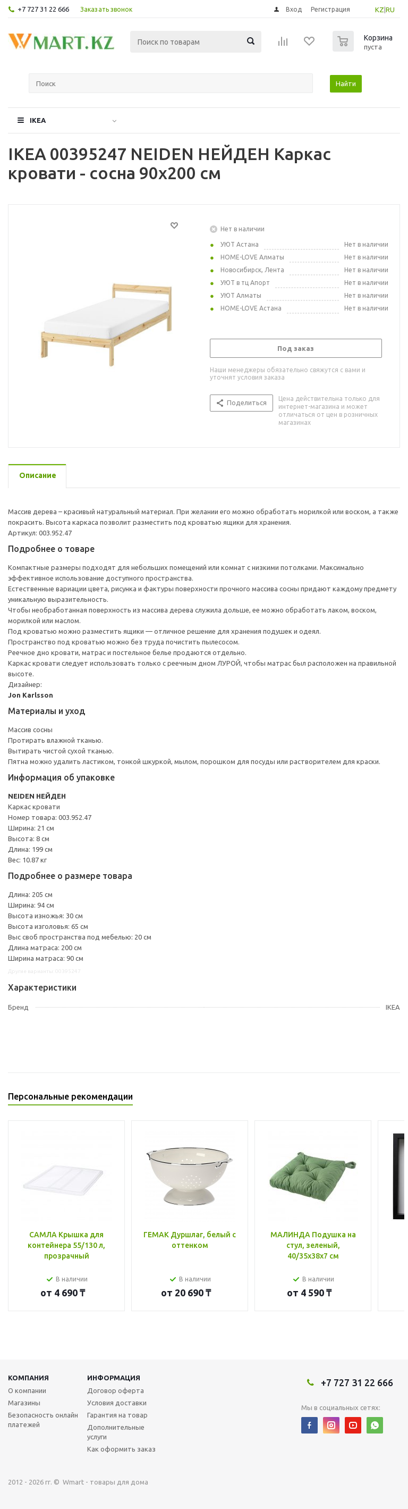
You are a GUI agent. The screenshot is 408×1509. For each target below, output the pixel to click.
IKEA (38, 120)
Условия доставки (117, 1402)
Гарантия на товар (117, 1415)
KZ (379, 9)
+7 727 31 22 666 (43, 9)
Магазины (24, 1402)
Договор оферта (115, 1390)
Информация (113, 1377)
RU (390, 9)
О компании (27, 1390)
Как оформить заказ (121, 1449)
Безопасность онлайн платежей (43, 1419)
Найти (346, 83)
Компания (28, 1377)
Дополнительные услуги (115, 1431)
